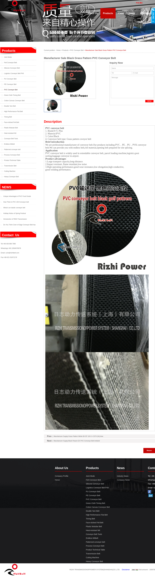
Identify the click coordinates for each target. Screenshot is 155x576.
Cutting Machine (9, 171)
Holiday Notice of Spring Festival (14, 213)
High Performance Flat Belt (13, 111)
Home (58, 50)
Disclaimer (126, 570)
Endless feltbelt (9, 144)
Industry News (122, 476)
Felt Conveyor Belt (10, 62)
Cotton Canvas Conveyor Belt (14, 101)
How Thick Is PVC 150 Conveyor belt (16, 202)
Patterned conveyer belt (12, 149)
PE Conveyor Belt (10, 84)
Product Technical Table (12, 160)
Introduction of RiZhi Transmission (15, 219)
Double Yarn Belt (10, 106)
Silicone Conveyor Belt (12, 68)
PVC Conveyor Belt (10, 90)
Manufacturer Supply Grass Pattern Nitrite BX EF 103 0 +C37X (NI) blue (78, 436)
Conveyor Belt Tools (11, 139)
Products (8, 50)
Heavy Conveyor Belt (11, 177)
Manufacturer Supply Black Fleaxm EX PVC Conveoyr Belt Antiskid (77, 441)
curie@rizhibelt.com (12, 253)
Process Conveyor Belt (12, 155)
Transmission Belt (10, 166)
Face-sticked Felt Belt (11, 122)
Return (149, 450)
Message (132, 87)
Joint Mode (8, 57)
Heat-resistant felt (10, 133)
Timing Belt (8, 117)
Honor (57, 480)
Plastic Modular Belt (11, 128)
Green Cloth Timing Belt (12, 95)
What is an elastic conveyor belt (14, 208)
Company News (123, 480)
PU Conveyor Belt (10, 79)
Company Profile (61, 476)
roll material (90, 147)
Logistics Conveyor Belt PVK (14, 73)
